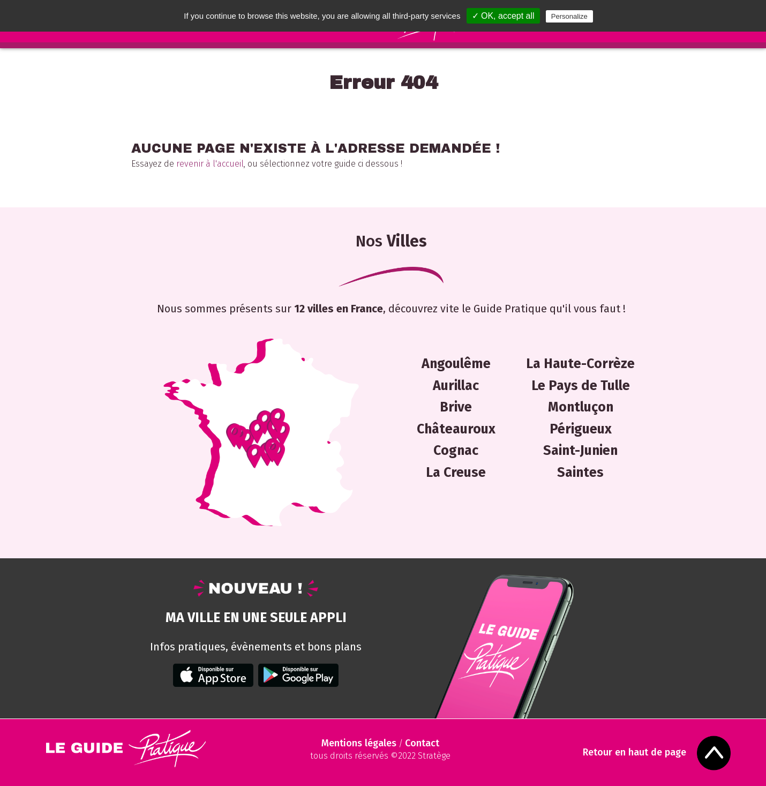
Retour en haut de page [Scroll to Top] (637, 752)
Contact (422, 743)
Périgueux (581, 429)
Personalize (569, 16)
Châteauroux (456, 429)
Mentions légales (358, 743)
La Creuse (456, 473)
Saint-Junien (580, 451)
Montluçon (580, 407)
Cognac (455, 451)
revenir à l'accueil (210, 164)
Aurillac (456, 386)
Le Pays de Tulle (580, 386)
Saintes (580, 473)
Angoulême (456, 364)
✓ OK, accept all (503, 15)
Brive (456, 407)
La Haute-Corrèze (580, 364)
